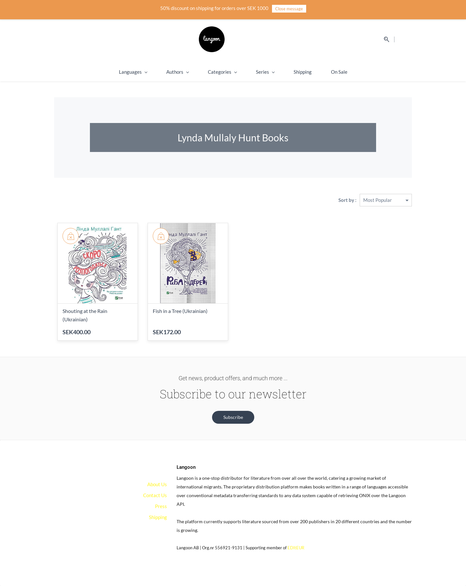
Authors (177, 72)
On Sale (339, 72)
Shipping (303, 72)
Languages (133, 72)
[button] (233, 417)
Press (161, 506)
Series (265, 72)
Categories (222, 72)
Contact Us (155, 495)
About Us (157, 484)
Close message (289, 8)
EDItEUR (295, 547)
